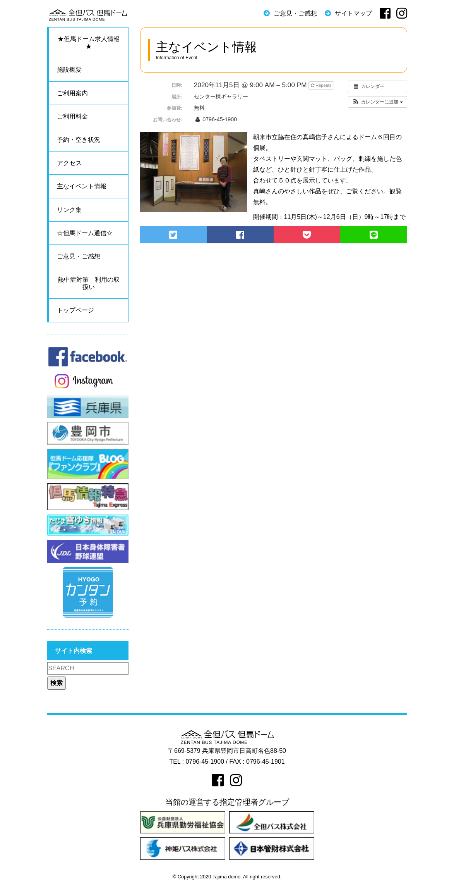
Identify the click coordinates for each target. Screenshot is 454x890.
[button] (377, 101)
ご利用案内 (72, 93)
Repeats (321, 85)
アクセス (69, 163)
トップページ (75, 310)
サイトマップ (353, 13)
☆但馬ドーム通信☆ (85, 233)
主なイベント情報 (81, 186)
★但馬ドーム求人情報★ (89, 43)
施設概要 (69, 69)
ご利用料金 (72, 116)
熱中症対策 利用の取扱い (89, 283)
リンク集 (69, 210)
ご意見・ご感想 (295, 13)
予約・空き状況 (78, 139)
